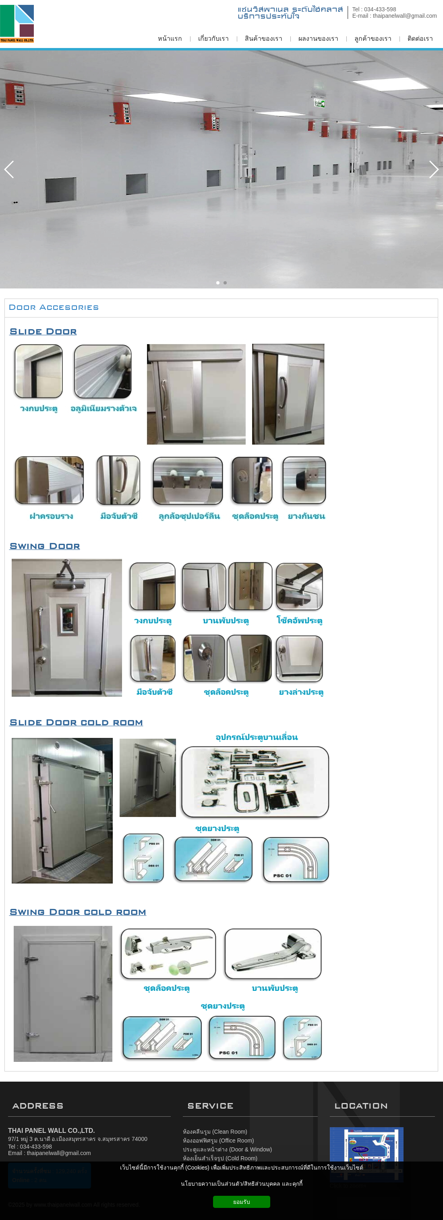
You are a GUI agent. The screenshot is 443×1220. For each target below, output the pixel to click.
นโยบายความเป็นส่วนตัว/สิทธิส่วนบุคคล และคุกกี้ (241, 1183)
